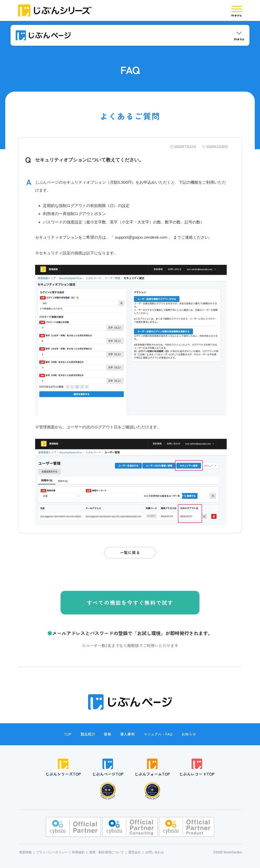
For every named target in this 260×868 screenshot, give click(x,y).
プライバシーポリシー (52, 852)
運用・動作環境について (106, 852)
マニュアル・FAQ (157, 734)
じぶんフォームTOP (152, 768)
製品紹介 (87, 734)
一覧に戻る (130, 552)
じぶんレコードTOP (197, 768)
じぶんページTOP (108, 768)
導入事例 (127, 734)
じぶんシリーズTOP (63, 768)
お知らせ (188, 734)
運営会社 (134, 852)
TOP (68, 734)
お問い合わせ (154, 852)
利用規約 (78, 852)
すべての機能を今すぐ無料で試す (130, 602)
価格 (107, 734)
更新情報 (25, 852)
